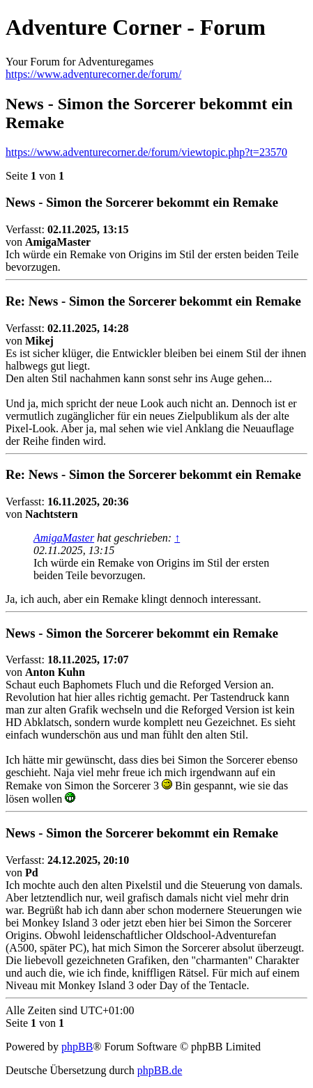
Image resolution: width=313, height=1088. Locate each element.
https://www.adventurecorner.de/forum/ (93, 74)
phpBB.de (159, 1070)
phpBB (77, 1046)
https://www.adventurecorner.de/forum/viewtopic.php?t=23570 (146, 152)
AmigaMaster (63, 538)
